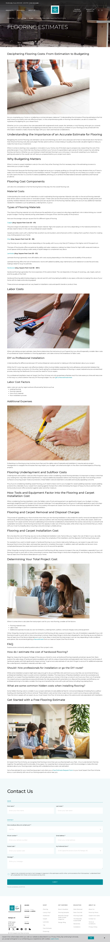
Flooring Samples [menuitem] (63, 912)
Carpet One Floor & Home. (21, 933)
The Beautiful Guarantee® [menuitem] (77, 919)
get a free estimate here (63, 377)
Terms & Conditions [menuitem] (92, 923)
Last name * (59, 806)
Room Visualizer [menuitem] (63, 909)
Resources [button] (21, 10)
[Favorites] (102, 10)
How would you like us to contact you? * (19, 825)
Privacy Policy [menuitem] (93, 927)
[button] (98, 10)
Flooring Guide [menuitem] (77, 915)
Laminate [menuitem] (46, 922)
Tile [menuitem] (44, 925)
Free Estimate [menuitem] (47, 928)
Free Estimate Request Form (63, 770)
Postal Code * (11, 846)
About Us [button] (31, 10)
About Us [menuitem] (91, 909)
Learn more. (54, 939)
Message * (10, 857)
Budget (31, 18)
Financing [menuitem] (46, 931)
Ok (91, 938)
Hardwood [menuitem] (46, 915)
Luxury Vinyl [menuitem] (46, 912)
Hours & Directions (77, 10)
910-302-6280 (34, 3)
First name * (10, 806)
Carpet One (10, 18)
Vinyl (8, 239)
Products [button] (9, 10)
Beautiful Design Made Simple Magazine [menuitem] (63, 917)
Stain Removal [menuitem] (77, 909)
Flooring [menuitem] (45, 909)
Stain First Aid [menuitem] (77, 912)
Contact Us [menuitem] (92, 919)
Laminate (10, 253)
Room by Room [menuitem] (93, 912)
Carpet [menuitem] (45, 919)
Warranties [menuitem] (76, 924)
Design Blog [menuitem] (62, 922)
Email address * (60, 835)
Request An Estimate (90, 10)
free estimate (38, 639)
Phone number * (12, 835)
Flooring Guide (21, 18)
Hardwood (11, 268)
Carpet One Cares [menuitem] (94, 915)
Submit (54, 882)
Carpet (9, 222)
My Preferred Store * (62, 846)
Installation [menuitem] (76, 927)
